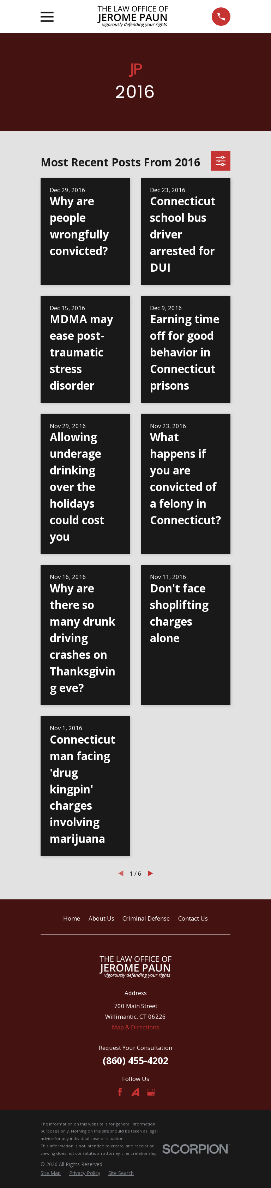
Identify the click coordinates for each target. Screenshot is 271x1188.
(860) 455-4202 (135, 1060)
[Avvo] (135, 1092)
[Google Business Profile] (151, 1092)
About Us (101, 918)
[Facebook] (120, 1092)
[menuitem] (51, 1173)
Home (71, 918)
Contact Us (193, 918)
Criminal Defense (146, 918)
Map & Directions (135, 1027)
